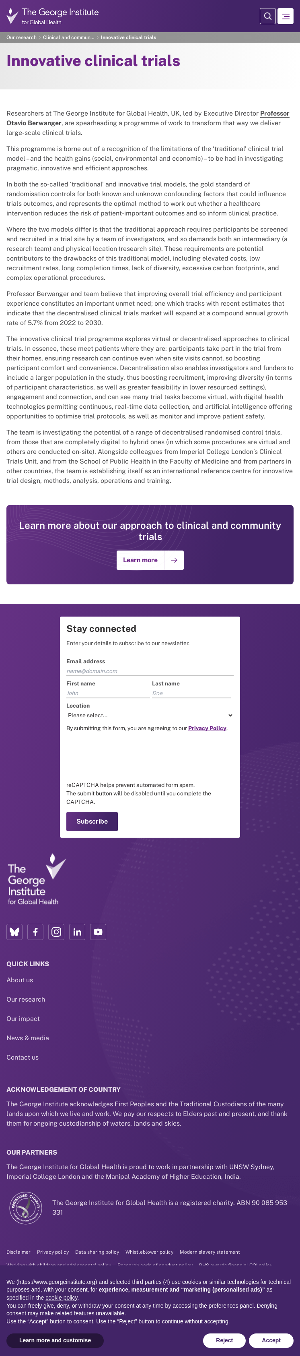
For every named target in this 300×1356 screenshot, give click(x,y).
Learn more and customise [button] (55, 1340)
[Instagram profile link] (56, 932)
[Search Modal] (268, 16)
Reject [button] (224, 1340)
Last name (166, 683)
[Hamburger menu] (285, 16)
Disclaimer (18, 1252)
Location (78, 705)
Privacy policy (53, 1252)
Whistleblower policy (149, 1252)
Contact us (22, 1057)
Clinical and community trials (69, 37)
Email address (85, 661)
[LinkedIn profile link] (77, 932)
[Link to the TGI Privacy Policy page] (207, 728)
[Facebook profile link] (35, 932)
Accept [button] (271, 1340)
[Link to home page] (36, 879)
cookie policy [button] (61, 1297)
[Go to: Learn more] (150, 560)
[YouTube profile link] (98, 932)
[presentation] (127, 756)
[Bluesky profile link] (14, 932)
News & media (27, 1038)
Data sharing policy (97, 1252)
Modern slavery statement (210, 1252)
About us (19, 980)
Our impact (23, 1019)
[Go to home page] (52, 16)
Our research (21, 37)
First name (80, 683)
